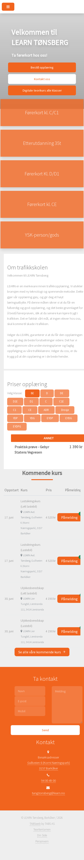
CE (30, 410)
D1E (15, 401)
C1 (14, 410)
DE (61, 393)
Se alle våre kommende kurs (42, 652)
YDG (32, 418)
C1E (61, 401)
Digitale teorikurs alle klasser (42, 90)
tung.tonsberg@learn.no (48, 793)
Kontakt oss (42, 79)
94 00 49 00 (48, 781)
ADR (46, 410)
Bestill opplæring (42, 67)
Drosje (65, 410)
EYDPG (17, 426)
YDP (15, 418)
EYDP (50, 418)
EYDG (68, 418)
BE (32, 393)
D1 (31, 401)
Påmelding (71, 516)
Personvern (42, 841)
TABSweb (35, 824)
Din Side (42, 835)
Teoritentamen (42, 829)
